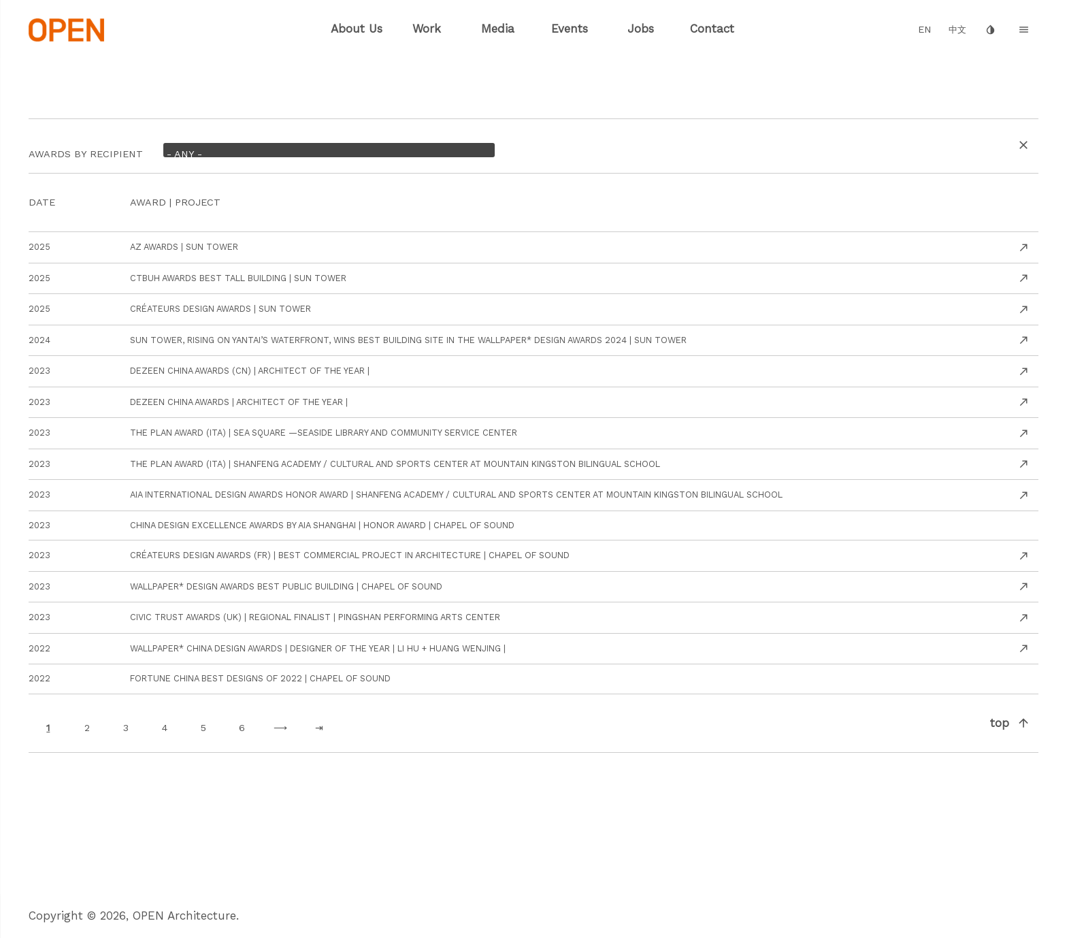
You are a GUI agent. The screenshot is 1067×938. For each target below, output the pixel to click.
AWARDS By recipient (86, 151)
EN (925, 29)
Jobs (640, 28)
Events (569, 28)
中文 (957, 30)
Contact (712, 28)
